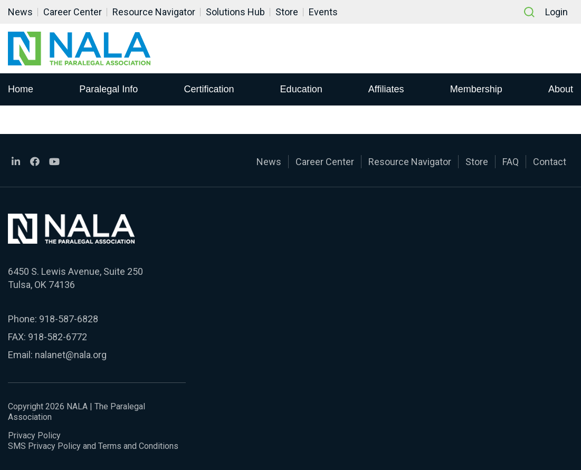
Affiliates (386, 89)
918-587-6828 (68, 318)
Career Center (72, 11)
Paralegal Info (108, 89)
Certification (209, 89)
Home (20, 89)
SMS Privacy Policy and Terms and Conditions (93, 446)
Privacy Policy (34, 435)
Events (323, 11)
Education (301, 89)
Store (286, 11)
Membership (476, 89)
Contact (549, 161)
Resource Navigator (153, 11)
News (20, 11)
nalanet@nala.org (71, 354)
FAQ (510, 161)
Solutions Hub (235, 11)
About (560, 89)
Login (556, 11)
